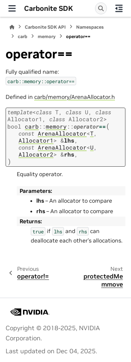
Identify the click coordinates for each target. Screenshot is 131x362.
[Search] (101, 8)
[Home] (11, 27)
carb (22, 36)
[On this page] (118, 8)
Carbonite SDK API (45, 27)
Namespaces (90, 27)
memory (47, 36)
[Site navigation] (12, 8)
